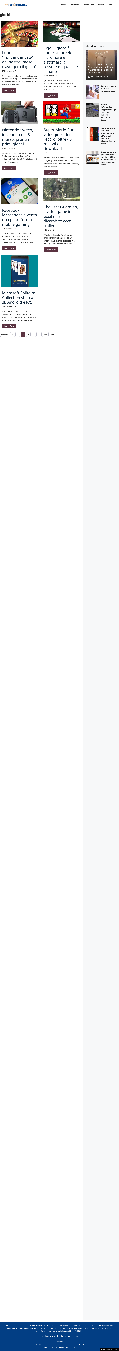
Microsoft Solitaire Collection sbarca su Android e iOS (18, 297)
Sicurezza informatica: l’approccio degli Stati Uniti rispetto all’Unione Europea (108, 112)
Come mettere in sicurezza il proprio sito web (108, 89)
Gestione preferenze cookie (109, 1349)
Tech (110, 4)
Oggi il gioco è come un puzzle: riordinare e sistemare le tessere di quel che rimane (61, 59)
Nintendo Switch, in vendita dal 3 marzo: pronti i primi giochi (17, 137)
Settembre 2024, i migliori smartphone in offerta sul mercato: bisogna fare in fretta (108, 136)
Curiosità (75, 4)
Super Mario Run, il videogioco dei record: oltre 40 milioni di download (61, 139)
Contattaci (76, 1336)
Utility (101, 4)
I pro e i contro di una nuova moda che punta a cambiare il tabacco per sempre (101, 68)
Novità (64, 4)
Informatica (89, 4)
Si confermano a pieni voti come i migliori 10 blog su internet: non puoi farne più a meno (108, 158)
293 (45, 334)
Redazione (48, 1347)
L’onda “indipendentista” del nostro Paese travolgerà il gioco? (19, 59)
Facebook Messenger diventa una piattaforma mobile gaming (19, 217)
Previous (4, 334)
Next (53, 334)
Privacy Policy (59, 1347)
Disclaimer (70, 1347)
